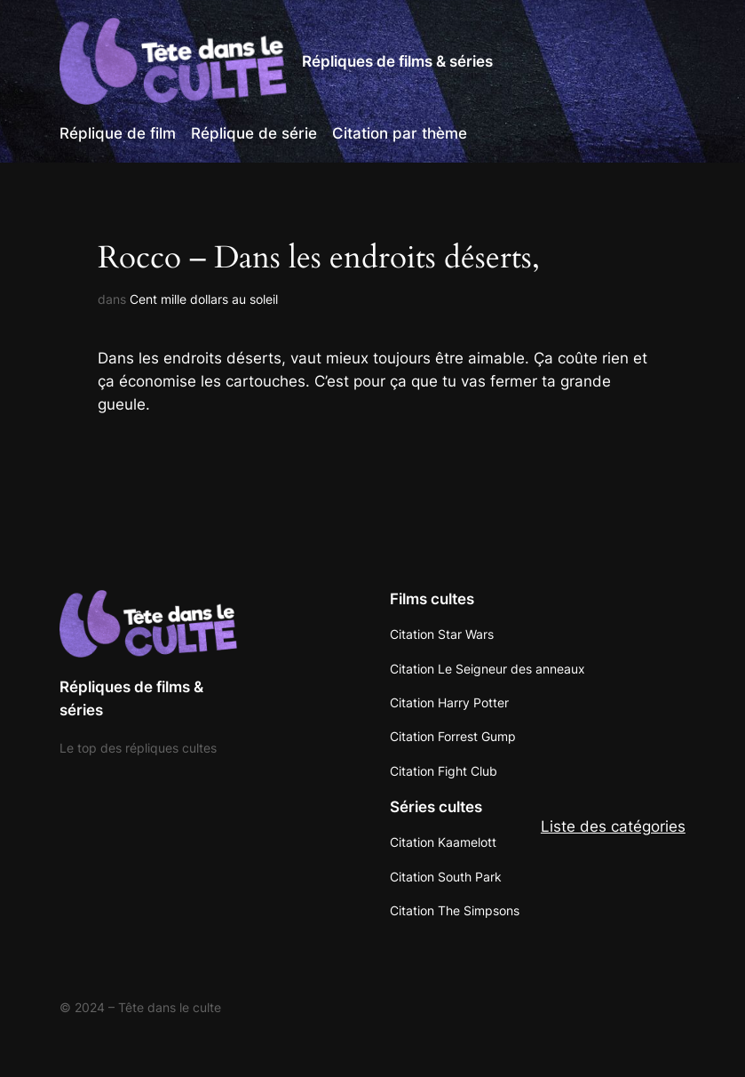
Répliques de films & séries (397, 61)
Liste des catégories (613, 826)
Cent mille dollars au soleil (204, 299)
